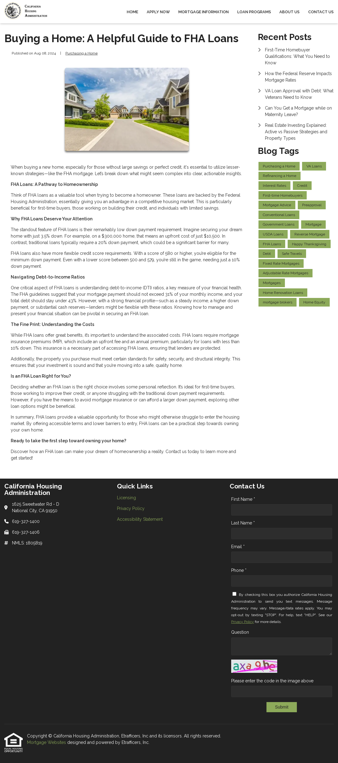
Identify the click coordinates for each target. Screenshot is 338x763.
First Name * (243, 499)
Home (132, 12)
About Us (289, 12)
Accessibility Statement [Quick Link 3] (140, 519)
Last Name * (243, 522)
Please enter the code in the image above (272, 680)
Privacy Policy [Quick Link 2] (131, 508)
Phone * (239, 570)
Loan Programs (254, 12)
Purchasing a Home (81, 53)
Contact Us (321, 12)
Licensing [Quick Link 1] (126, 497)
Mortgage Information (203, 12)
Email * (238, 546)
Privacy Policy (242, 622)
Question (240, 632)
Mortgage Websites (47, 742)
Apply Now (158, 12)
